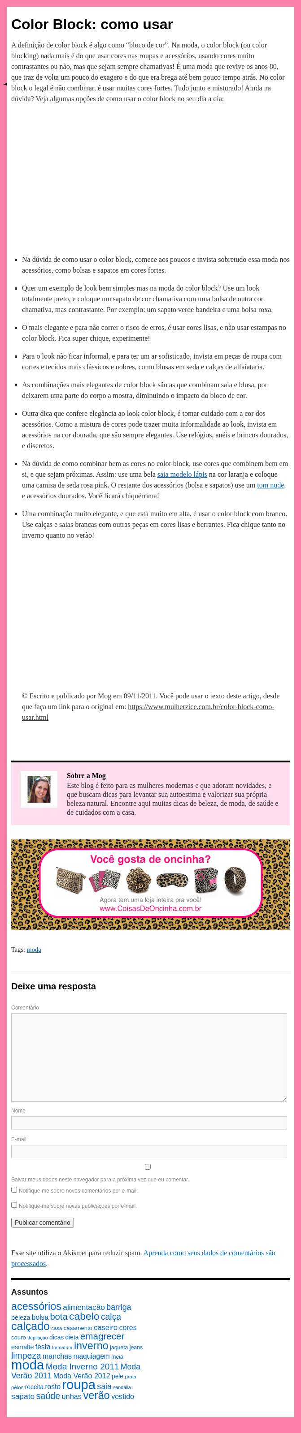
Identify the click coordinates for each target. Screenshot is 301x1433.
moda (34, 949)
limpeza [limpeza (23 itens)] (26, 1355)
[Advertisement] (150, 177)
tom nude (270, 485)
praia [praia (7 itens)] (130, 1376)
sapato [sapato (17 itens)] (23, 1396)
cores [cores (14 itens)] (127, 1327)
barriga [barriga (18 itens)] (118, 1307)
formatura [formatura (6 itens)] (62, 1347)
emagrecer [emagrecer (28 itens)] (102, 1336)
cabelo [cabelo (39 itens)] (84, 1316)
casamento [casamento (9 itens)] (78, 1328)
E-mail (18, 1139)
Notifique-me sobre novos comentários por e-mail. (78, 1191)
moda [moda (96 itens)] (27, 1364)
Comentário (25, 1008)
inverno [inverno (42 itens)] (91, 1346)
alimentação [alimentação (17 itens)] (84, 1307)
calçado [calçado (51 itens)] (30, 1326)
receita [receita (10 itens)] (34, 1387)
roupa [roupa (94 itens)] (79, 1384)
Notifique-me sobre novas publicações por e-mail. (78, 1206)
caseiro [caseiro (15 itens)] (106, 1327)
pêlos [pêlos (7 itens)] (17, 1387)
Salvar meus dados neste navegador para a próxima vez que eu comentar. (100, 1179)
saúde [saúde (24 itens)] (48, 1396)
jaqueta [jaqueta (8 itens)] (119, 1347)
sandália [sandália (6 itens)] (122, 1387)
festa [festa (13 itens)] (43, 1347)
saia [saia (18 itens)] (104, 1386)
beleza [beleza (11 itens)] (21, 1317)
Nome (18, 1111)
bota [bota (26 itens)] (58, 1317)
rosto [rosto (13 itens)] (53, 1386)
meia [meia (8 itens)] (117, 1357)
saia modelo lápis (182, 474)
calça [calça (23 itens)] (111, 1317)
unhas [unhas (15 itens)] (71, 1396)
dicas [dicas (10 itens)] (56, 1337)
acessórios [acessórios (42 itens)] (36, 1306)
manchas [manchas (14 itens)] (57, 1356)
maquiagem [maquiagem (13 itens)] (91, 1356)
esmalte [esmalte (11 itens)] (22, 1347)
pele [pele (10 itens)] (117, 1376)
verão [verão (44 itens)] (96, 1395)
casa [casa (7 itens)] (56, 1328)
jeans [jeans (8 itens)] (136, 1347)
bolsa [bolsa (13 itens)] (40, 1317)
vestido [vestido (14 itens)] (122, 1396)
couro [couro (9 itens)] (18, 1337)
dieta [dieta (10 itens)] (72, 1337)
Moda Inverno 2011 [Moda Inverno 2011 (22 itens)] (82, 1366)
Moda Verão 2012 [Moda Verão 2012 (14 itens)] (81, 1376)
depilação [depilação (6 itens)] (37, 1337)
